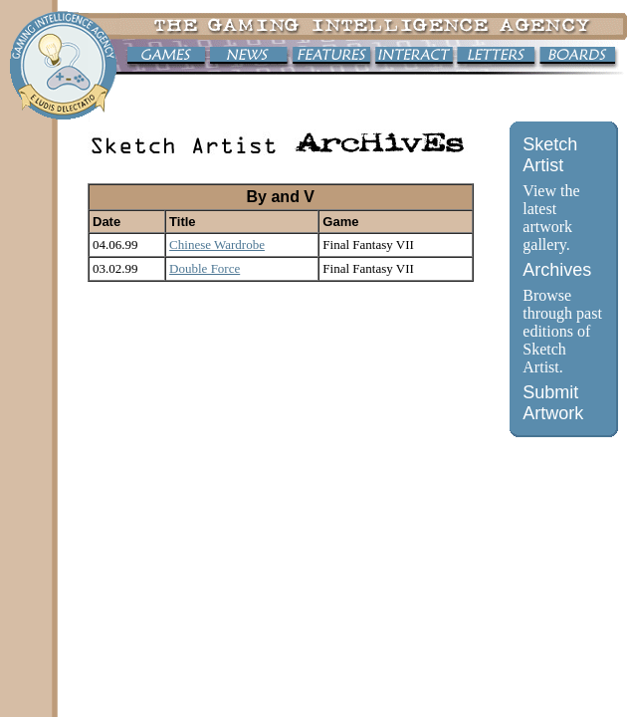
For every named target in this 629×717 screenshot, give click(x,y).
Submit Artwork (553, 402)
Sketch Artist (550, 154)
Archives (557, 270)
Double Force (204, 268)
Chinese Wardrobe (217, 244)
